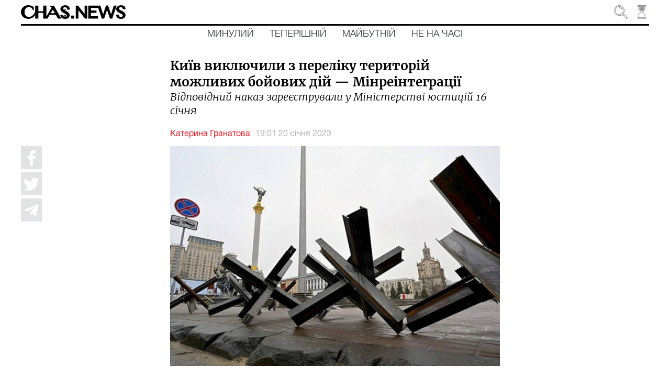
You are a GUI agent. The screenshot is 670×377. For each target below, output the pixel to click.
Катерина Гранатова (210, 134)
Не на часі (437, 34)
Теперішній (298, 34)
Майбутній (369, 34)
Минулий (230, 34)
